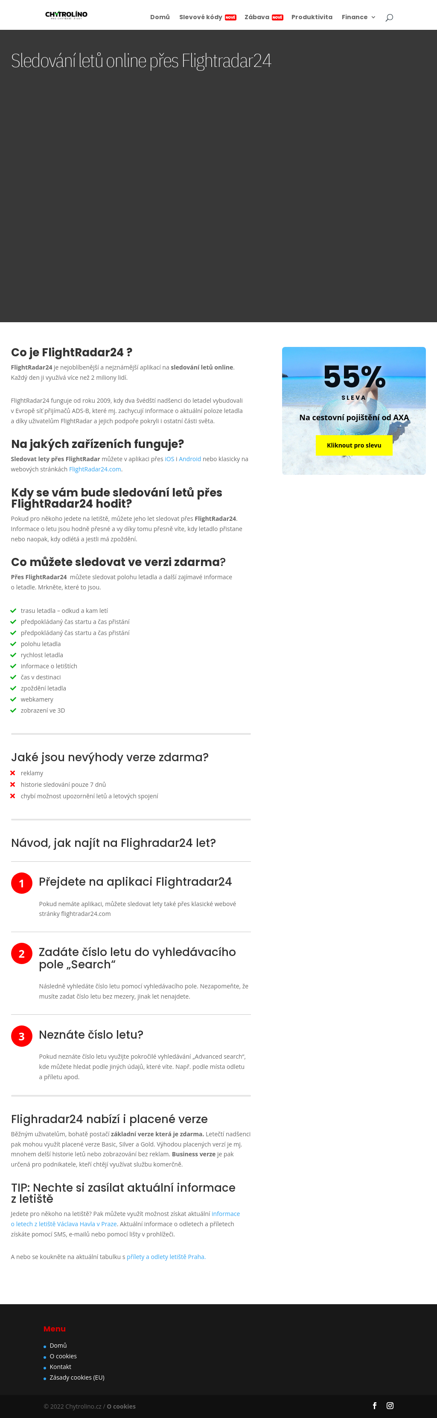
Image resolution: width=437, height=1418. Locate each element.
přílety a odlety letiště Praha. (166, 1257)
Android (190, 459)
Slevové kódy (207, 17)
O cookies (63, 1356)
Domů (160, 17)
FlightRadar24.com (95, 469)
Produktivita (311, 17)
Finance (355, 17)
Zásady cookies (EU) (77, 1377)
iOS (169, 459)
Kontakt (60, 1367)
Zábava (263, 17)
